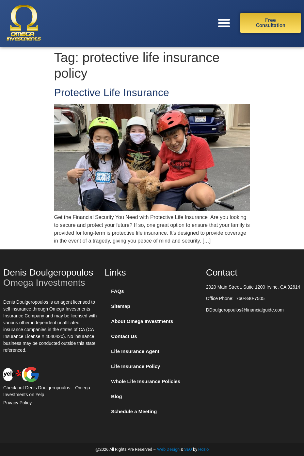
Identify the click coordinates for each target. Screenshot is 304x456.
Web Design (168, 449)
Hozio (203, 449)
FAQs (117, 291)
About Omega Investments (142, 321)
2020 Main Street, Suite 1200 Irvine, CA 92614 (253, 287)
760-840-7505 (250, 298)
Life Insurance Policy (135, 366)
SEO (188, 449)
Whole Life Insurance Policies (145, 381)
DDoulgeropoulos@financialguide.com (245, 309)
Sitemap (120, 306)
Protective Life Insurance (113, 92)
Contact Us (124, 336)
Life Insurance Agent (135, 351)
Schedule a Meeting (134, 411)
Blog (116, 396)
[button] (224, 23)
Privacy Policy (17, 402)
